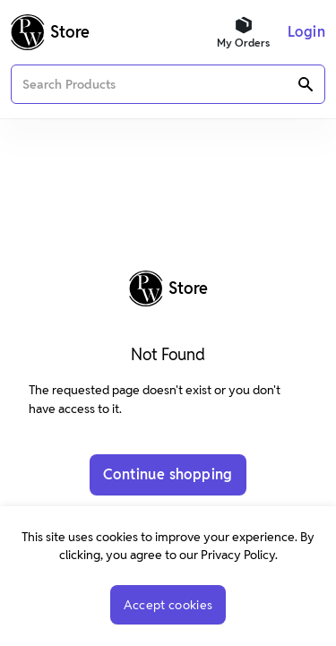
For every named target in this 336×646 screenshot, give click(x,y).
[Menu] (306, 32)
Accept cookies (168, 605)
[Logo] (50, 32)
